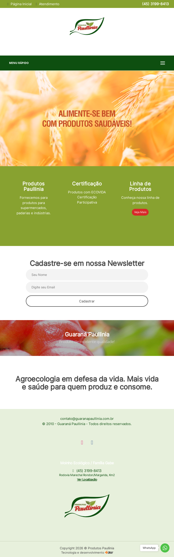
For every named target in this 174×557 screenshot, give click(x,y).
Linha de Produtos (140, 186)
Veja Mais (140, 212)
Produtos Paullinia (33, 186)
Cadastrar (87, 301)
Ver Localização (87, 479)
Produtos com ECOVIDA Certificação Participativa (87, 197)
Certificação (87, 184)
